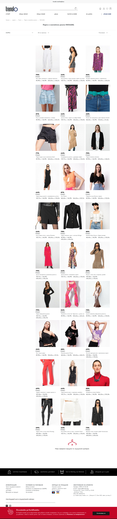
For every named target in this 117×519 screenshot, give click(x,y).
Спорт (8, 14)
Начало (8, 20)
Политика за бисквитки (32, 490)
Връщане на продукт (12, 492)
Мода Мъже (41, 14)
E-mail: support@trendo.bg (80, 489)
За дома (89, 14)
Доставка (8, 490)
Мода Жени (23, 14)
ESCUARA (42, 20)
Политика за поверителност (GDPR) (36, 489)
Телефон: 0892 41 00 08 (80, 487)
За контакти (29, 492)
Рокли (19, 20)
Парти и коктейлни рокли (30, 20)
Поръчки (8, 489)
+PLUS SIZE (107, 14)
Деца (56, 14)
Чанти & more (72, 14)
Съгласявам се (101, 513)
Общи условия (30, 487)
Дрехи (14, 20)
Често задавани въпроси (13, 487)
